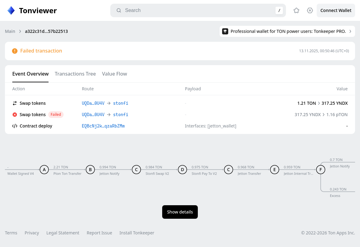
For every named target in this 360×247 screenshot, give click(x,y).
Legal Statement (62, 233)
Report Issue (99, 233)
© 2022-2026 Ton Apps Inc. (328, 233)
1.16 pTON (337, 114)
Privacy (32, 233)
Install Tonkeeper (136, 233)
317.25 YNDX (335, 103)
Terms (11, 233)
